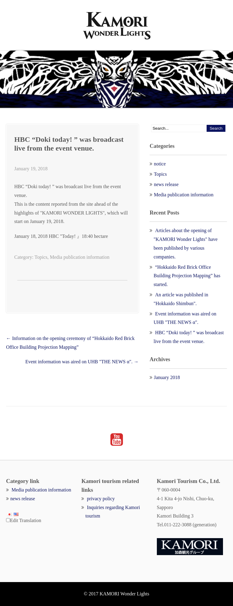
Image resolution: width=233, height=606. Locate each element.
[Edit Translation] (8, 520)
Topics (41, 257)
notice (160, 163)
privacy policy (101, 498)
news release (166, 184)
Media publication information (79, 257)
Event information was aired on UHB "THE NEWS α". (81, 361)
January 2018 (167, 377)
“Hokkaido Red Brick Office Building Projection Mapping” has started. (187, 276)
